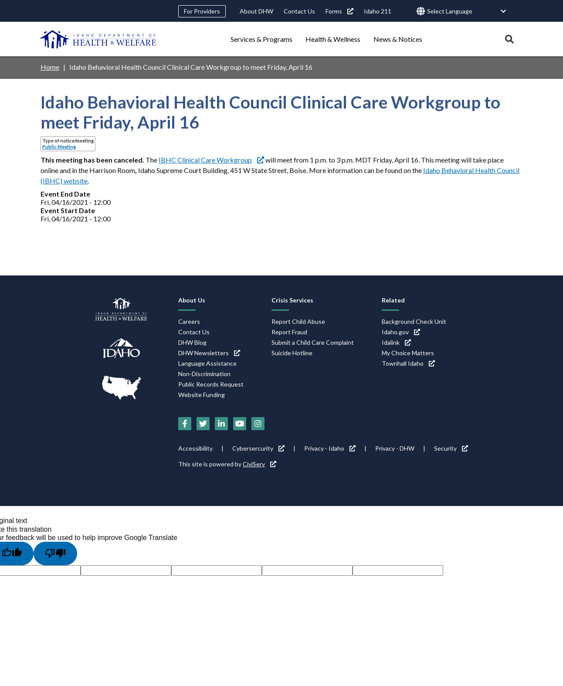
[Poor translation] (55, 553)
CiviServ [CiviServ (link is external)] (259, 464)
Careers (189, 321)
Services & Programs (261, 39)
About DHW (256, 11)
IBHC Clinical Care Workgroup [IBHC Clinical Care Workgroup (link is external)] (211, 160)
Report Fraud (289, 332)
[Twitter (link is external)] (203, 423)
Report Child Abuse (298, 321)
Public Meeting (59, 146)
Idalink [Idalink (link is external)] (396, 342)
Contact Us (299, 11)
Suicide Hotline (291, 353)
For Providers (202, 11)
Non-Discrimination (204, 373)
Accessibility (195, 448)
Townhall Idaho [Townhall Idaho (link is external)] (408, 363)
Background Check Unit (414, 321)
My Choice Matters (408, 353)
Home (50, 67)
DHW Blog (192, 342)
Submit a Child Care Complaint (312, 342)
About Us (191, 300)
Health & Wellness (332, 39)
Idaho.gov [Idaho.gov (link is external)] (401, 332)
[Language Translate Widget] (467, 11)
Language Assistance (207, 363)
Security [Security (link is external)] (451, 448)
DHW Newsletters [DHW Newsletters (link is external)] (209, 353)
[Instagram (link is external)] (258, 423)
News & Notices (397, 39)
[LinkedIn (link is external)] (221, 423)
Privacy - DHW (394, 448)
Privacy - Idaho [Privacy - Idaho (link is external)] (330, 448)
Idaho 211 (377, 11)
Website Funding (201, 394)
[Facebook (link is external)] (184, 423)
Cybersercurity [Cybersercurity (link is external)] (258, 448)
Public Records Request (211, 384)
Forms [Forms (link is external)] (339, 11)
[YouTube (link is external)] (239, 423)
